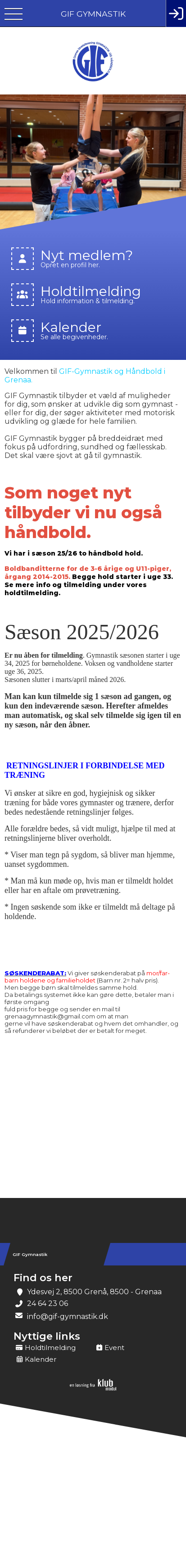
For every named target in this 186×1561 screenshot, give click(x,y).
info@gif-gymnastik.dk (67, 1316)
